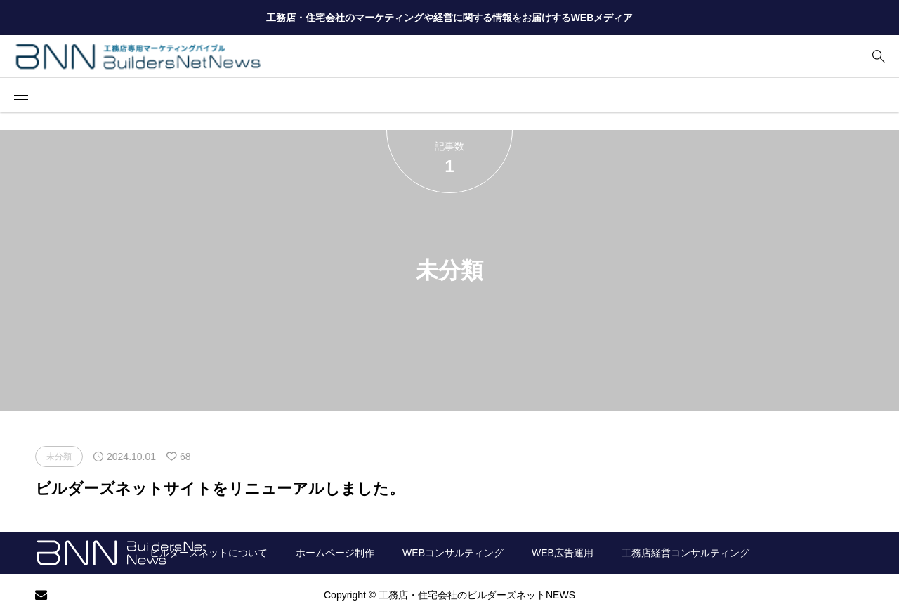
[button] (21, 95)
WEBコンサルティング (453, 552)
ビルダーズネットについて (209, 552)
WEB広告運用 (562, 552)
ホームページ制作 (335, 552)
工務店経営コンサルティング (685, 552)
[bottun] (878, 56)
